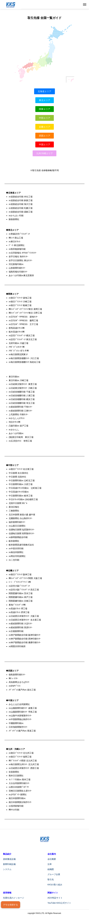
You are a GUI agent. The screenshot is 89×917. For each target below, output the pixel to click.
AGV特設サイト (55, 898)
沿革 (50, 864)
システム (7, 869)
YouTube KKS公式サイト (59, 903)
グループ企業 (54, 874)
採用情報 (7, 892)
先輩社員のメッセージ (13, 898)
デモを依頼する (10, 904)
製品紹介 (7, 854)
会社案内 (52, 854)
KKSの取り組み (55, 884)
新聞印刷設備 (9, 864)
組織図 (51, 869)
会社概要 (52, 859)
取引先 (51, 879)
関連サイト (53, 892)
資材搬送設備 (9, 859)
